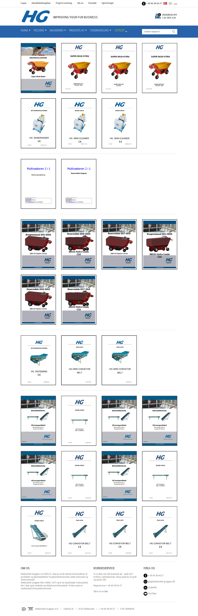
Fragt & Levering (64, 3)
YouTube (152, 593)
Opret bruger (108, 3)
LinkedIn (152, 587)
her (106, 591)
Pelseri (39, 30)
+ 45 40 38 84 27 (154, 3)
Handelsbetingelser (41, 3)
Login (23, 3)
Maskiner (56, 30)
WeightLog (76, 30)
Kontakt (92, 3)
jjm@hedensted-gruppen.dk (161, 581)
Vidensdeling (99, 30)
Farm (24, 30)
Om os (80, 3)
